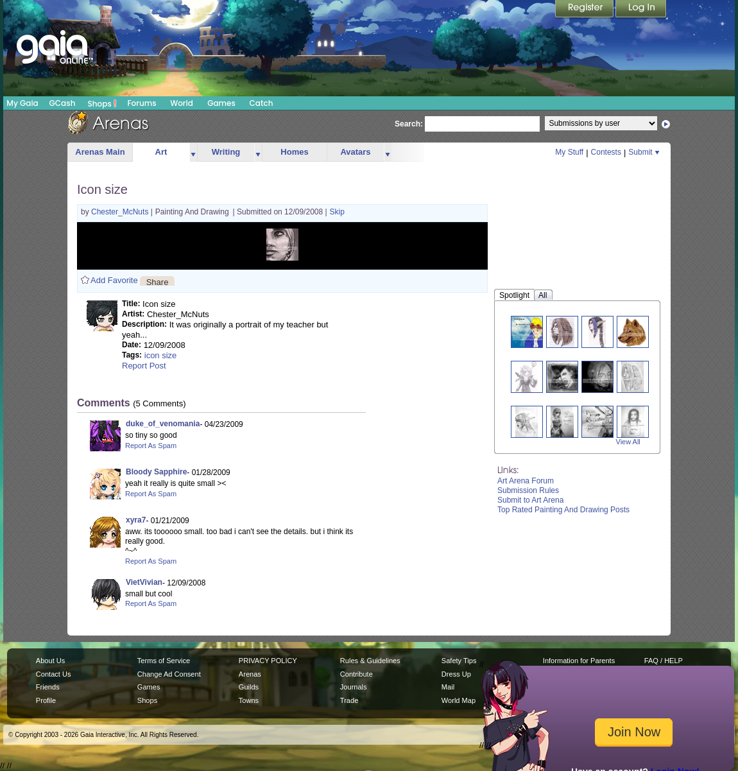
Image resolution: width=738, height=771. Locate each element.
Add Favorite (114, 280)
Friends (48, 687)
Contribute (356, 674)
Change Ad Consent (169, 674)
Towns (249, 700)
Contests (606, 152)
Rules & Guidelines (370, 660)
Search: (409, 123)
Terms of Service (163, 660)
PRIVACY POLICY (268, 660)
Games (221, 103)
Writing (226, 152)
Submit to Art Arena (530, 500)
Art (161, 152)
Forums (141, 103)
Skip (337, 211)
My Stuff (569, 152)
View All (628, 442)
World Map (459, 700)
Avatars (355, 152)
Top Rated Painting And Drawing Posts (563, 509)
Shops (102, 103)
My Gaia (22, 103)
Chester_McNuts (121, 211)
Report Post (144, 365)
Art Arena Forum (525, 480)
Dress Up (456, 674)
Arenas (250, 674)
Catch (261, 103)
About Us (50, 660)
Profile (46, 700)
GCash (62, 103)
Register (585, 9)
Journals (353, 687)
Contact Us (53, 674)
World (181, 103)
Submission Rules (528, 490)
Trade (349, 700)
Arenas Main (99, 152)
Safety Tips (459, 660)
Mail (448, 687)
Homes (294, 152)
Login (641, 9)
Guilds (249, 687)
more (193, 152)
